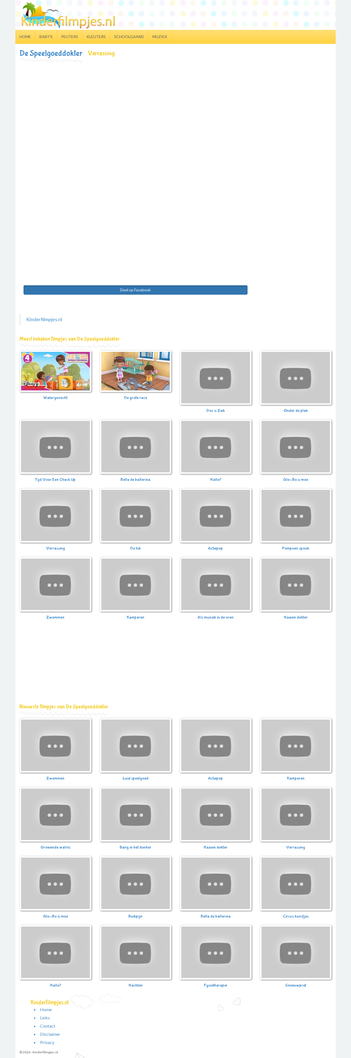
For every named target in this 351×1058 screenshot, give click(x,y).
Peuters (69, 36)
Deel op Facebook (135, 290)
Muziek (160, 36)
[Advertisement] (175, 103)
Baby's (46, 36)
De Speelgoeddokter (50, 53)
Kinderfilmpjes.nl (44, 319)
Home (25, 36)
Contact (47, 1025)
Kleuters (96, 36)
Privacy (47, 1042)
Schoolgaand (129, 36)
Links (45, 1017)
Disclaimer (50, 1034)
